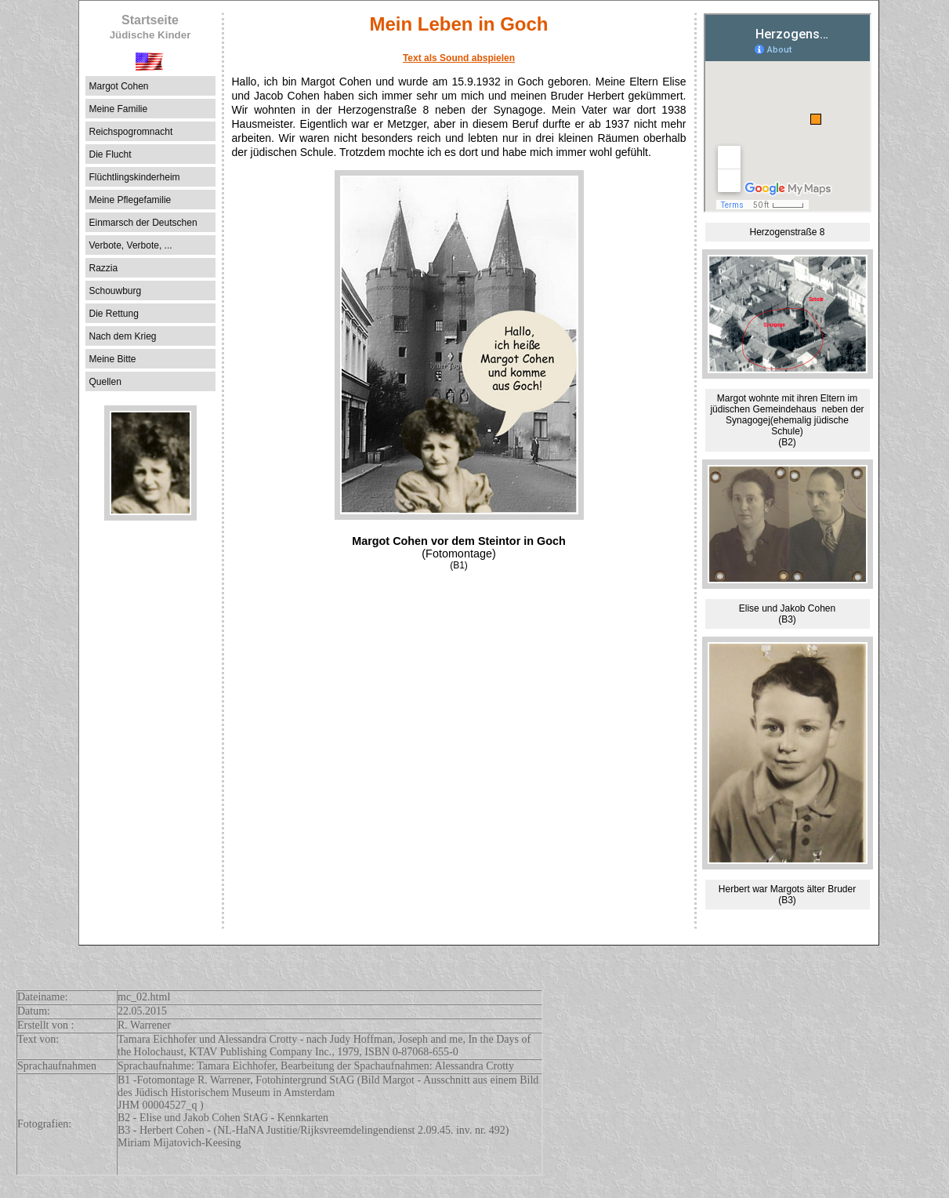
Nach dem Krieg (123, 336)
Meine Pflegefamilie (130, 199)
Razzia (103, 268)
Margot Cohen (119, 86)
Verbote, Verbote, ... (130, 245)
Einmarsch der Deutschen (143, 222)
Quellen (105, 381)
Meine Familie (118, 108)
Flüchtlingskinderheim (134, 177)
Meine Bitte (112, 359)
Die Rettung (114, 313)
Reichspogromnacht (131, 131)
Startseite (150, 27)
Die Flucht (110, 154)
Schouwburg (115, 290)
